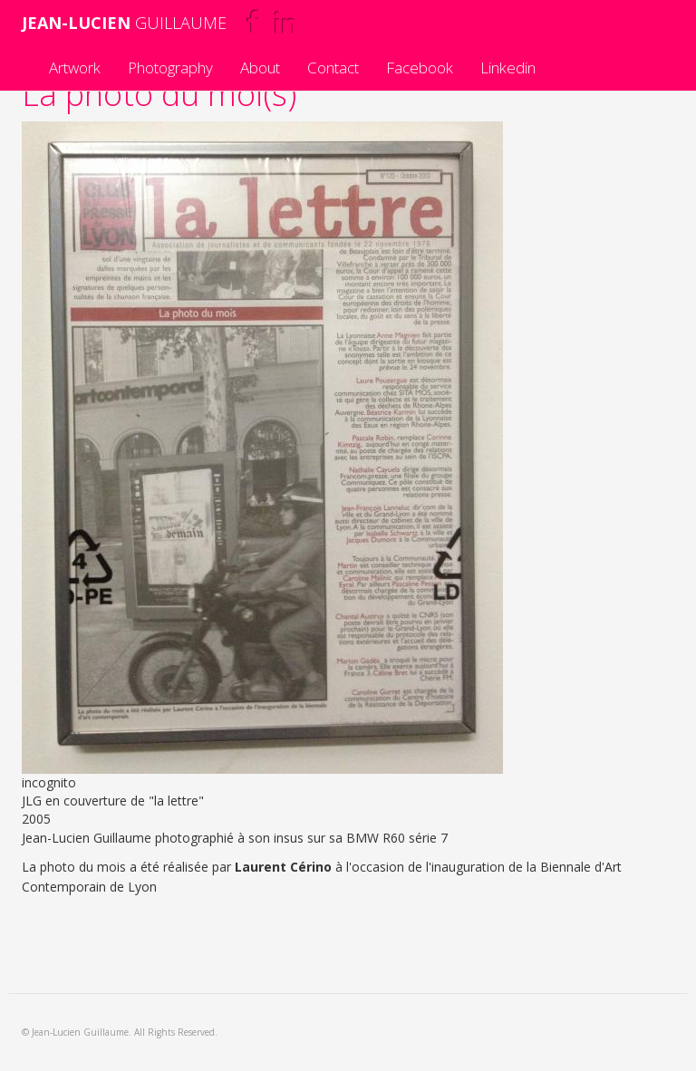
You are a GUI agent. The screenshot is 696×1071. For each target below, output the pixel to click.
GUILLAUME (124, 23)
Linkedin (508, 67)
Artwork (75, 67)
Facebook (419, 67)
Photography (170, 67)
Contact (333, 67)
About (260, 67)
